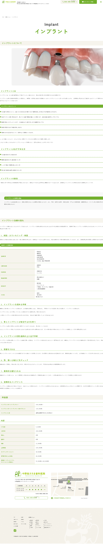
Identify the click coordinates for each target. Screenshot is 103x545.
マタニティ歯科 (46, 528)
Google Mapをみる (82, 498)
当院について (17, 520)
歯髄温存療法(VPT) (57, 528)
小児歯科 (37, 525)
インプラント (19, 17)
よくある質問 (17, 527)
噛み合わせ (56, 523)
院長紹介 (16, 523)
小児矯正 (37, 528)
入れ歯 (54, 521)
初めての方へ (17, 525)
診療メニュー (10, 17)
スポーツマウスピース (58, 525)
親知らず (45, 523)
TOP (3, 17)
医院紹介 (25, 520)
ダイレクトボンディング (59, 527)
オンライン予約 (26, 525)
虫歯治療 (37, 521)
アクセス (25, 523)
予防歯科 (37, 523)
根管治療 (45, 521)
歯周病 (36, 527)
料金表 (24, 518)
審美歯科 (45, 525)
